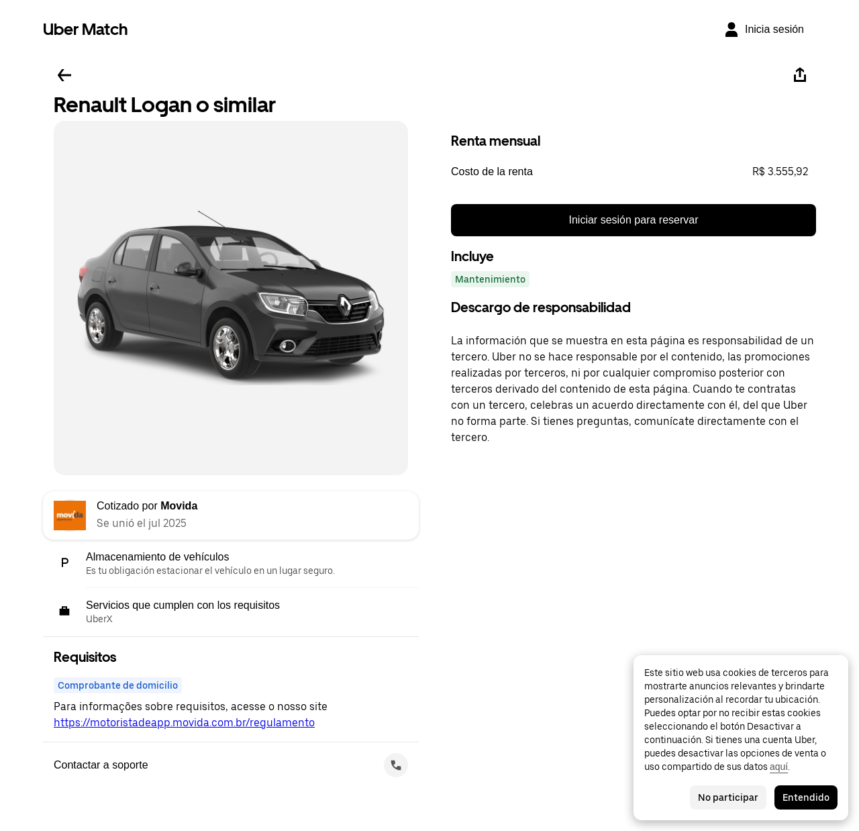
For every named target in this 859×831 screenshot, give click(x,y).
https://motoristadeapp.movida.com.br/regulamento (184, 722)
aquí (779, 766)
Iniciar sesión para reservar (634, 220)
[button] (633, 172)
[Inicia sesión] (763, 29)
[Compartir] (800, 75)
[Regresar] (64, 75)
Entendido (805, 797)
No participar (728, 797)
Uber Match (85, 29)
